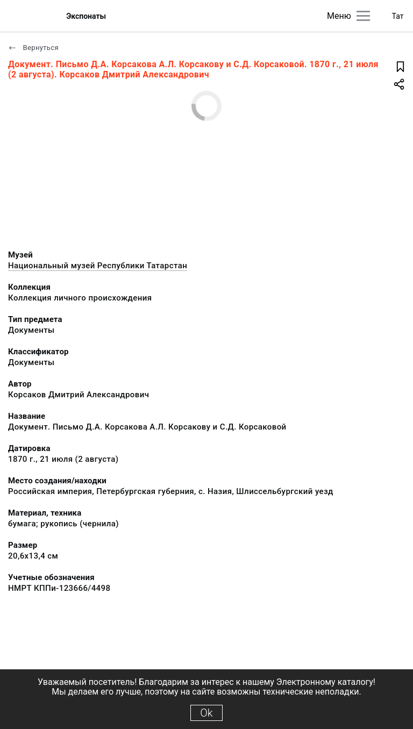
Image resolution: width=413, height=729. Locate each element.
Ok (206, 712)
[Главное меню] (363, 15)
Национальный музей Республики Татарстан (97, 265)
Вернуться (33, 48)
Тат (398, 16)
